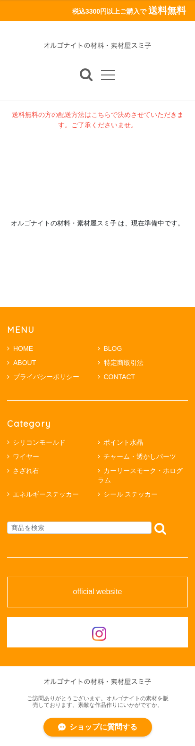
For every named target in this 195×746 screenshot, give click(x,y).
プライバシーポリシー (43, 377)
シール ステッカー (130, 494)
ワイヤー (26, 456)
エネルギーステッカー (46, 494)
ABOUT (21, 362)
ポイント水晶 (123, 442)
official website (97, 592)
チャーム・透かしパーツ (139, 456)
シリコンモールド (39, 442)
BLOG (110, 348)
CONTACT (117, 377)
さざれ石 (26, 470)
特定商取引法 (121, 362)
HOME (20, 348)
